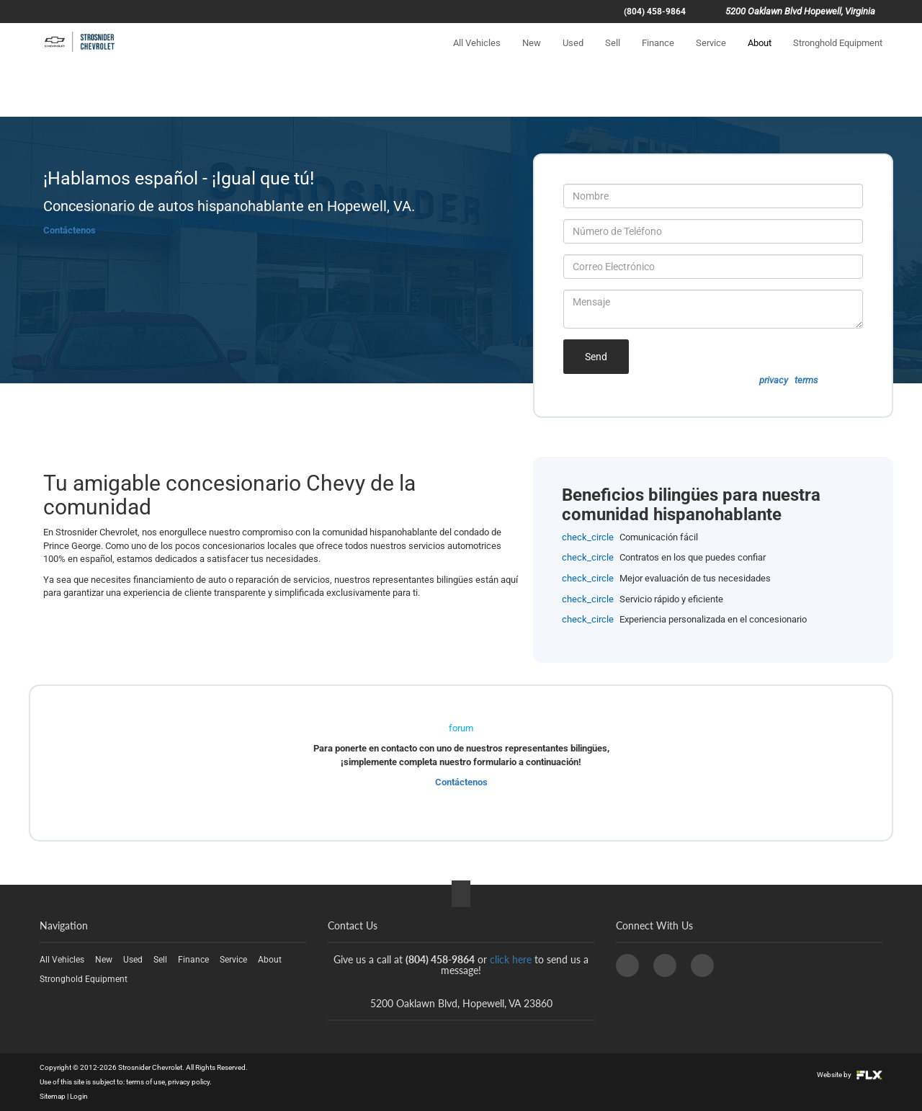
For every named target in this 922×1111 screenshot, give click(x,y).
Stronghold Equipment (837, 55)
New (531, 55)
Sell (612, 55)
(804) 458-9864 (655, 11)
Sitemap (53, 1096)
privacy (773, 380)
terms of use (145, 1082)
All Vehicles (477, 55)
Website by (849, 1075)
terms (806, 380)
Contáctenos (69, 230)
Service (711, 55)
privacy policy (189, 1082)
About (759, 55)
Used (573, 55)
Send (596, 356)
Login (79, 1096)
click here (511, 959)
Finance (658, 55)
